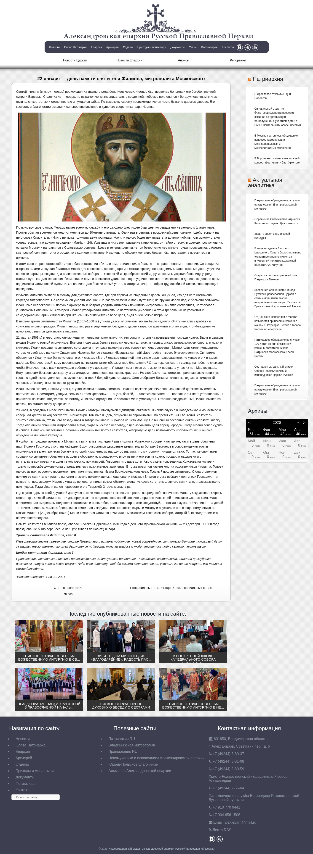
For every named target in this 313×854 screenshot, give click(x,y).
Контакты (228, 47)
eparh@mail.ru (240, 822)
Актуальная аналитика (265, 182)
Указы (193, 47)
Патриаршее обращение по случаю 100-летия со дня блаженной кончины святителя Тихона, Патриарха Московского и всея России (277, 348)
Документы (177, 47)
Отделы (128, 47)
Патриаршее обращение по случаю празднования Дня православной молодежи (277, 204)
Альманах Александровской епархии (139, 771)
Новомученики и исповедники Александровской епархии (156, 758)
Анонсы (183, 60)
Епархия (96, 47)
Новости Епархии (129, 60)
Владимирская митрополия (131, 745)
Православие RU (122, 752)
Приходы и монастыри (151, 47)
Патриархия (268, 79)
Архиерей (112, 47)
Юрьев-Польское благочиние (133, 764)
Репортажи (238, 60)
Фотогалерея (209, 47)
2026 (277, 422)
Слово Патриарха (75, 47)
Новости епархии (30, 577)
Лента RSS (222, 830)
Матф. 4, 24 (82, 242)
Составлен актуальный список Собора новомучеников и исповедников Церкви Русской (273, 371)
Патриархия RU (121, 739)
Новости (54, 47)
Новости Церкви (75, 60)
